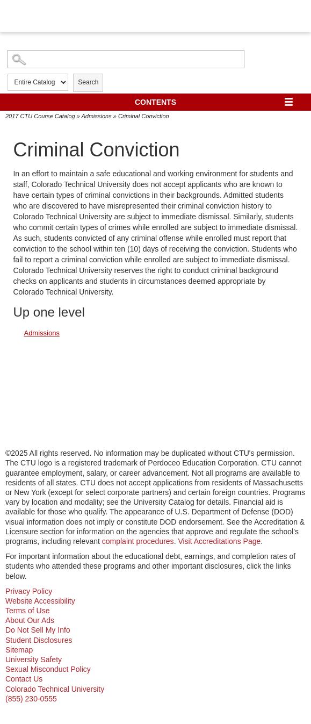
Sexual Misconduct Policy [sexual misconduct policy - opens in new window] (48, 669)
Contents (155, 102)
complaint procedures (138, 541)
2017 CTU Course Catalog (40, 116)
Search (88, 82)
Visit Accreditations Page (219, 541)
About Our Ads (29, 620)
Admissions (96, 116)
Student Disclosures (39, 640)
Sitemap (19, 650)
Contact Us (23, 679)
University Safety (33, 659)
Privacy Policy (28, 591)
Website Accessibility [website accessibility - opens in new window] (40, 601)
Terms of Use (27, 610)
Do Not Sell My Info (37, 630)
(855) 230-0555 (31, 698)
